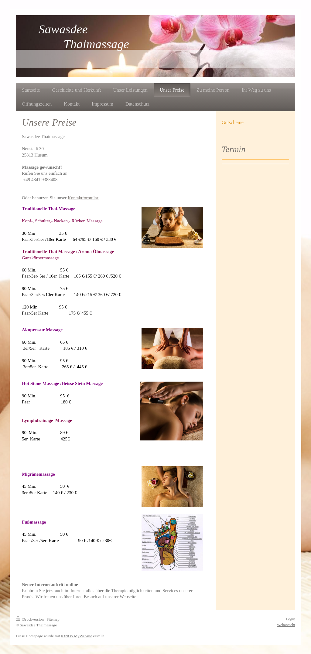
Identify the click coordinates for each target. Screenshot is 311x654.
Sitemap (53, 619)
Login (290, 619)
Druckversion (30, 619)
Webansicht (286, 624)
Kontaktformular (83, 197)
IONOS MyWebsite (76, 636)
